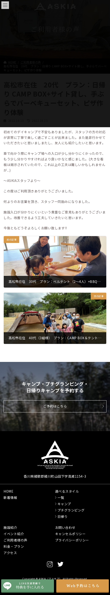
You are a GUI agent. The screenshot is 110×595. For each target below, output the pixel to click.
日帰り (62, 516)
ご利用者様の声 (15, 540)
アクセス (10, 552)
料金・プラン (14, 546)
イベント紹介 (14, 533)
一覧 (60, 497)
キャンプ (64, 503)
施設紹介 (10, 527)
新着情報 (10, 497)
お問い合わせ (65, 527)
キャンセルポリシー (70, 533)
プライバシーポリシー (72, 540)
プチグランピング (71, 510)
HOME (8, 491)
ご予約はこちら (55, 406)
